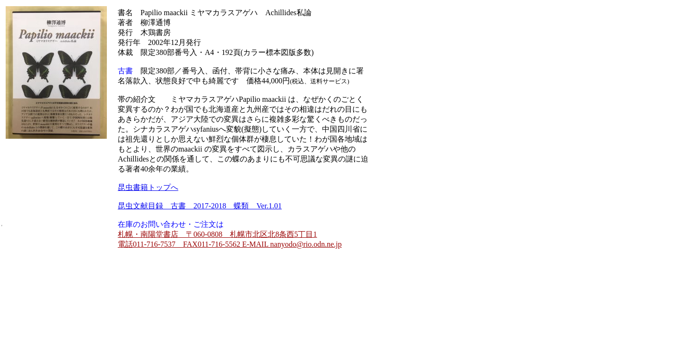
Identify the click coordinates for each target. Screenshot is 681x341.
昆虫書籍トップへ (148, 187)
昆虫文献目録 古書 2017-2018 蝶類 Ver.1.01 (200, 206)
